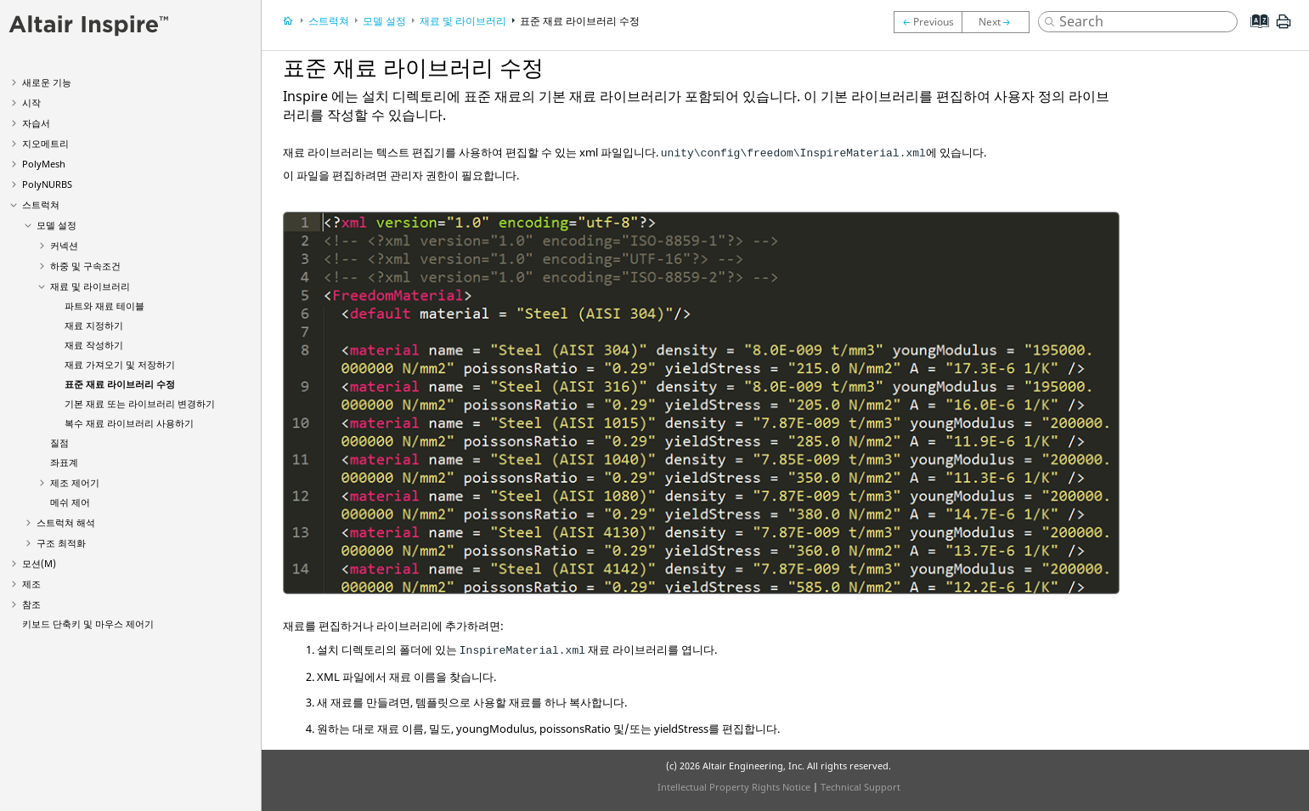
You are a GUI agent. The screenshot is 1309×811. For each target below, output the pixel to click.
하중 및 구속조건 (85, 265)
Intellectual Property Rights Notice (733, 786)
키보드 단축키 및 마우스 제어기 (88, 623)
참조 (31, 604)
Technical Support (860, 786)
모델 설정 (56, 224)
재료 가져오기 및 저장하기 (120, 364)
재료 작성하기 (94, 344)
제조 (31, 583)
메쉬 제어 (70, 502)
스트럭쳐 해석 (66, 522)
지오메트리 (45, 143)
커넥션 (64, 245)
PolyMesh (43, 163)
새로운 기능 (46, 82)
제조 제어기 (74, 482)
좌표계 (64, 462)
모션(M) (39, 563)
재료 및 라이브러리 (90, 286)
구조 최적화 (61, 542)
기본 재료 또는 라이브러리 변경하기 (140, 403)
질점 (59, 442)
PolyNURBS (47, 184)
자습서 (36, 122)
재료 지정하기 (94, 325)
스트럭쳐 (40, 204)
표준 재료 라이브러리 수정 (120, 383)
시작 (31, 102)
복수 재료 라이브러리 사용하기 (129, 423)
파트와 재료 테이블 (104, 305)
